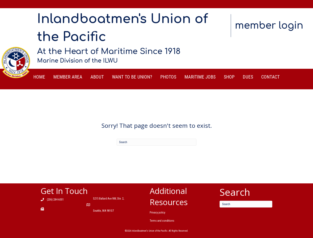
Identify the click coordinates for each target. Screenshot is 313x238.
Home (39, 77)
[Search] (156, 142)
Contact (270, 77)
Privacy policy (157, 212)
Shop (229, 77)
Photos (168, 77)
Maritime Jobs (200, 77)
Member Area (67, 77)
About (97, 77)
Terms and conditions (162, 220)
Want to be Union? (132, 77)
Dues (248, 77)
